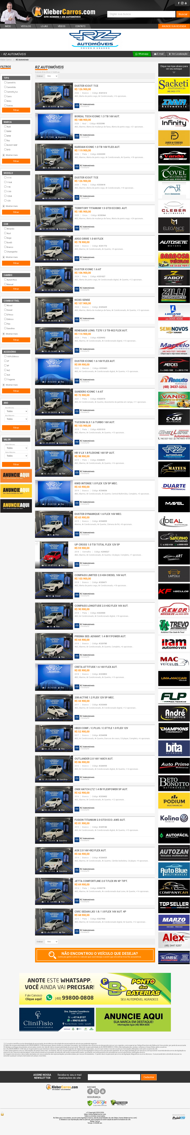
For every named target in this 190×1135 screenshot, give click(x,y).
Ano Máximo (9, 415)
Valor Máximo (10, 452)
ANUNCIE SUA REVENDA (174, 26)
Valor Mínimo (10, 444)
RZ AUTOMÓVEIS (13, 54)
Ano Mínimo (9, 408)
